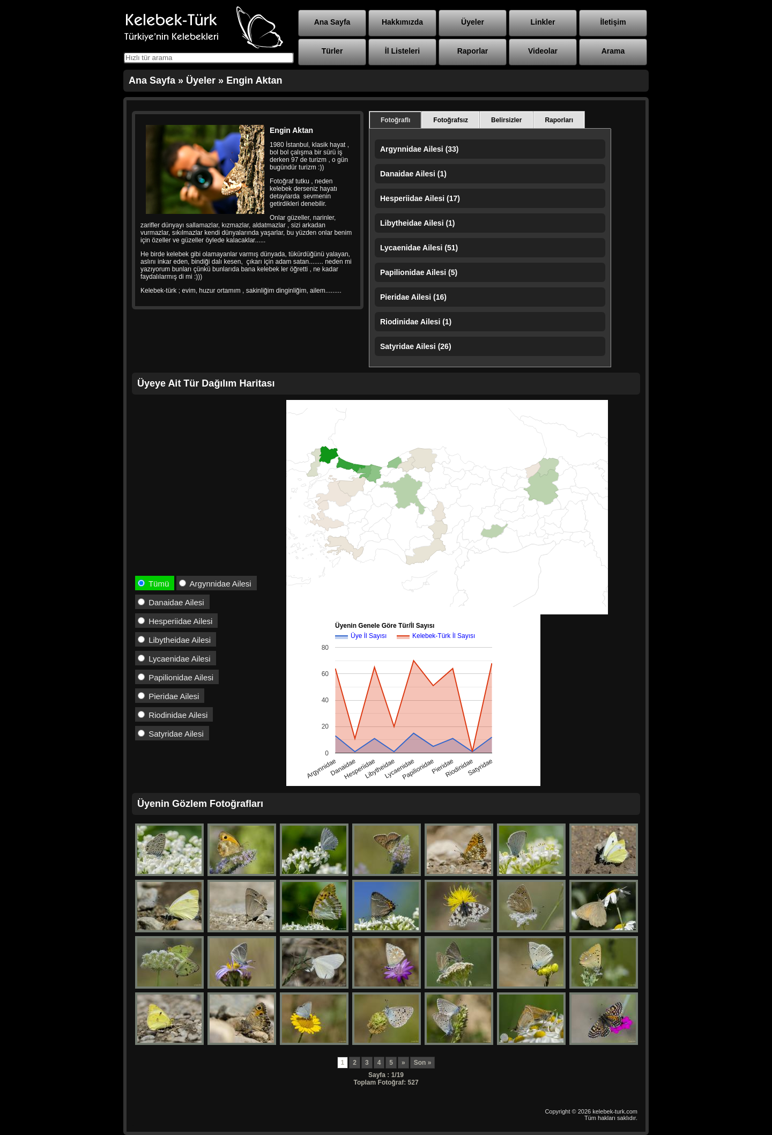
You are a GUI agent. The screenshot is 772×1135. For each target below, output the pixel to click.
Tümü (153, 583)
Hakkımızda (402, 22)
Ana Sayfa (332, 22)
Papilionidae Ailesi (175, 677)
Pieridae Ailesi (168, 696)
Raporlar (472, 51)
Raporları (559, 120)
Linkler (543, 22)
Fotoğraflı (395, 120)
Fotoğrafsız (450, 120)
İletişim (613, 22)
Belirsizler (506, 120)
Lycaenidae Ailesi (174, 658)
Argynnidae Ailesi (215, 583)
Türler (332, 51)
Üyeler (472, 22)
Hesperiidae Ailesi (175, 621)
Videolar (543, 51)
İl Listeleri (402, 51)
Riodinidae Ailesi (172, 714)
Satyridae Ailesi (171, 733)
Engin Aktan (254, 80)
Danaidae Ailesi (171, 602)
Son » (423, 1062)
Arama (613, 51)
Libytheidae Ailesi (174, 639)
